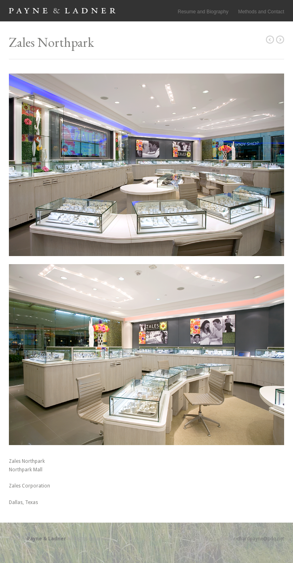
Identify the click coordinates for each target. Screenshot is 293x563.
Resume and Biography (203, 12)
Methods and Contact (261, 12)
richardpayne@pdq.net (259, 539)
